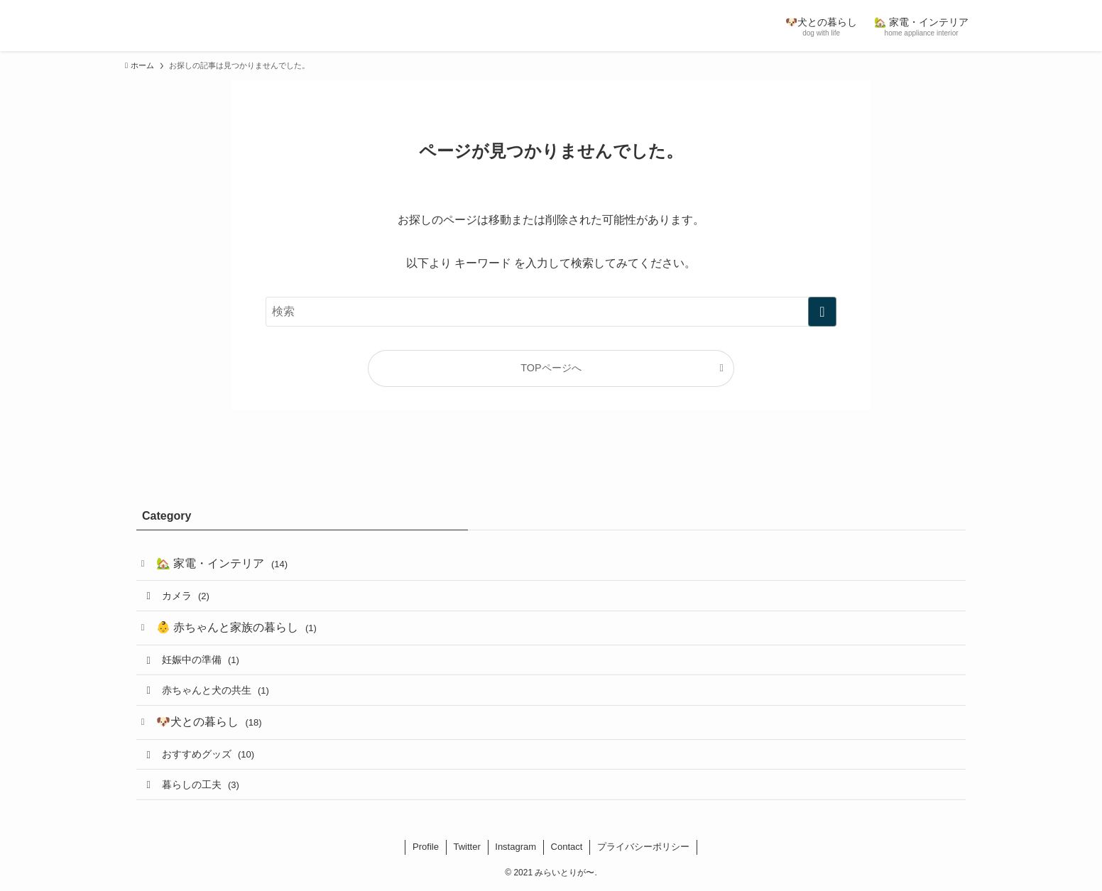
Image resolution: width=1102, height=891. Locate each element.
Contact (567, 846)
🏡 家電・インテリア (222, 563)
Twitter (466, 846)
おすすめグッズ (208, 754)
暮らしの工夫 (200, 784)
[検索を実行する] (822, 312)
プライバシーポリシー (643, 846)
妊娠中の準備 (200, 659)
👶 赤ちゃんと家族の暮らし (236, 627)
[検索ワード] (551, 312)
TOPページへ (550, 367)
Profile (426, 846)
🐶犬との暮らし (209, 722)
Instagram (515, 846)
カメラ (185, 595)
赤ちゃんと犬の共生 (215, 690)
